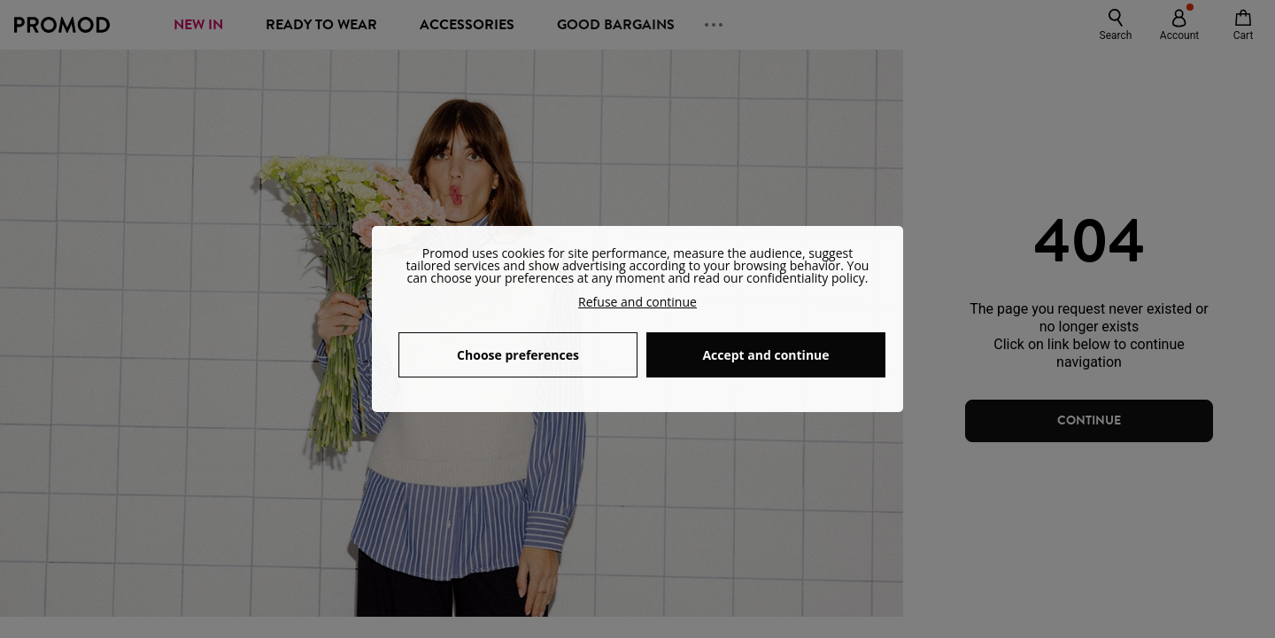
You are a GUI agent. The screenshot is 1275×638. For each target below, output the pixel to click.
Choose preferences (518, 354)
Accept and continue (765, 354)
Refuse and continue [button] (637, 301)
